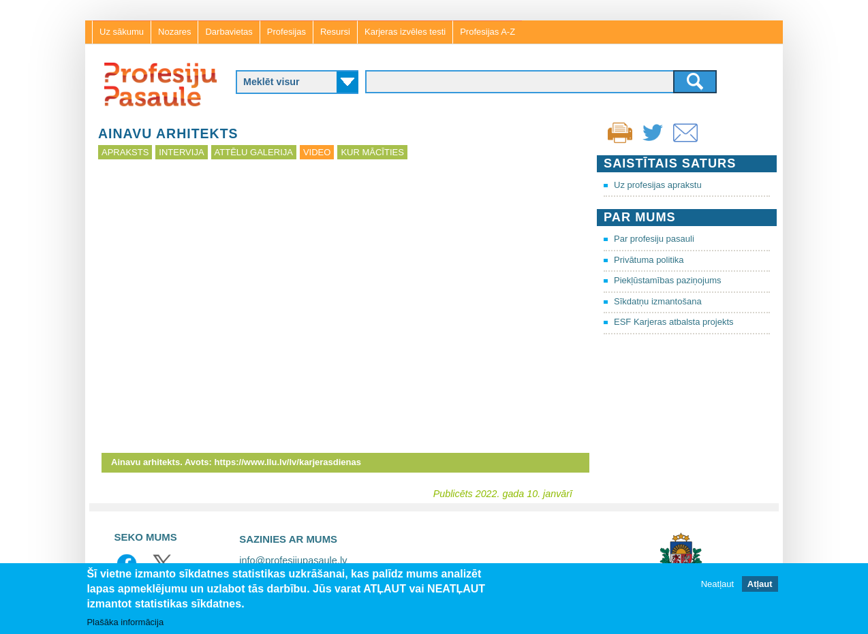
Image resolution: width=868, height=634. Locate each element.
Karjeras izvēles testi (405, 32)
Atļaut (760, 584)
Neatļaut (717, 584)
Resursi (335, 32)
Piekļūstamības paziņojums (668, 280)
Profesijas (286, 32)
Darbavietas (228, 32)
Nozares (174, 32)
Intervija (181, 152)
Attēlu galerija (254, 152)
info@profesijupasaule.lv (293, 560)
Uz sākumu (121, 32)
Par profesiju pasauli (654, 239)
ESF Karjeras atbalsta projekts (674, 322)
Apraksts (125, 152)
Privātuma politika (649, 260)
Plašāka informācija (125, 622)
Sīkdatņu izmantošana (658, 301)
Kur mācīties (372, 152)
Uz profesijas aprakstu (658, 185)
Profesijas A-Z (487, 32)
